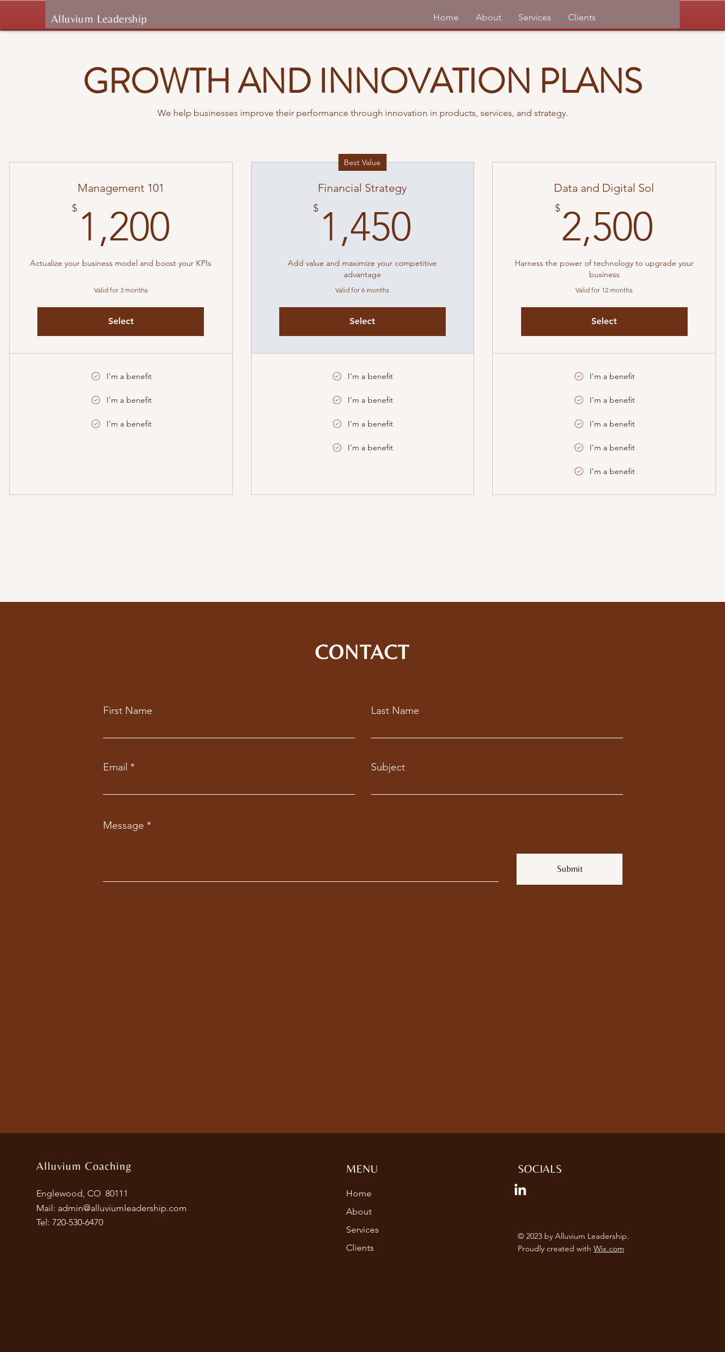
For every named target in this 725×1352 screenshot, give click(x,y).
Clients (360, 1247)
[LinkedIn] (520, 1190)
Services (362, 1229)
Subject (388, 767)
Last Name (395, 710)
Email (115, 767)
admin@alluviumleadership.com (122, 1208)
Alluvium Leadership (99, 18)
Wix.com (609, 1248)
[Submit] (569, 869)
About (359, 1211)
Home (359, 1193)
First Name (127, 710)
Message (123, 825)
